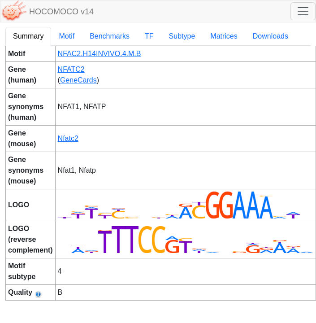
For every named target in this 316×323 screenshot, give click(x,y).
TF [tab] (149, 36)
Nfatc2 (68, 138)
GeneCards (78, 80)
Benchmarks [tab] (110, 36)
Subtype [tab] (182, 36)
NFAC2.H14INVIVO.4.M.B (99, 53)
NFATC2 (71, 69)
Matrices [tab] (223, 36)
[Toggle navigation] (303, 11)
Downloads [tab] (270, 36)
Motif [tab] (66, 36)
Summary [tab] (28, 36)
